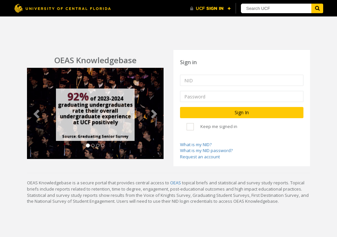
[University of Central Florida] (62, 8)
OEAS (175, 183)
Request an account (200, 157)
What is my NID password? (206, 150)
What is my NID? (196, 144)
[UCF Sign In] (210, 8)
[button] (37, 113)
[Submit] (317, 8)
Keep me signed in (218, 126)
